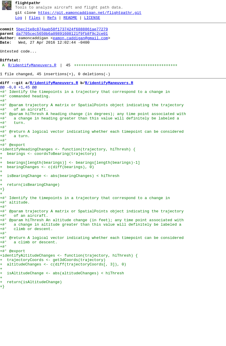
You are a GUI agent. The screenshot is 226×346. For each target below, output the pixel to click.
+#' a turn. (15, 159)
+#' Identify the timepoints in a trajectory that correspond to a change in (85, 106)
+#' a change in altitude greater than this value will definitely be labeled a (90, 265)
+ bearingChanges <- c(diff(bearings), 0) (47, 196)
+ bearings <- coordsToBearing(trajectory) (48, 180)
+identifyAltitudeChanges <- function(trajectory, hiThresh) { (69, 302)
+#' (3, 116)
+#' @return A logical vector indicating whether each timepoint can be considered (92, 153)
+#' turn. (12, 143)
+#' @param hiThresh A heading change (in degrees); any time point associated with (93, 132)
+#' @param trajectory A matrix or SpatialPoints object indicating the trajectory (92, 121)
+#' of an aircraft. (24, 127)
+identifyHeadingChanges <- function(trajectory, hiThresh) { (67, 175)
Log (18, 20)
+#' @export (12, 169)
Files (34, 20)
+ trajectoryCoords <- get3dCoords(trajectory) (53, 307)
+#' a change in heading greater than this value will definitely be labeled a (89, 137)
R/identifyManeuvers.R (32, 75)
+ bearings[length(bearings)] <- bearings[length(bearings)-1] (70, 191)
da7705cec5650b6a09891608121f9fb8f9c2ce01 (62, 38)
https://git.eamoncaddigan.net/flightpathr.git (90, 14)
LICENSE (92, 20)
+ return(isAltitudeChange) (31, 334)
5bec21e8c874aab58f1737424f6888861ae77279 (62, 32)
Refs (51, 20)
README (70, 20)
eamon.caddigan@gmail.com (80, 43)
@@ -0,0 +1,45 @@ (18, 100)
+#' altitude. (15, 238)
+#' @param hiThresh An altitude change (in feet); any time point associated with (92, 260)
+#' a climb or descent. (28, 286)
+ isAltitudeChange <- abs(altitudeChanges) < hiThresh (62, 323)
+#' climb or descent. (26, 270)
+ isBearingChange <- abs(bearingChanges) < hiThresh (59, 206)
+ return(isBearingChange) (30, 217)
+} (2, 222)
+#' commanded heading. (25, 111)
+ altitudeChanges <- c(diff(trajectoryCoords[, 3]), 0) (63, 313)
